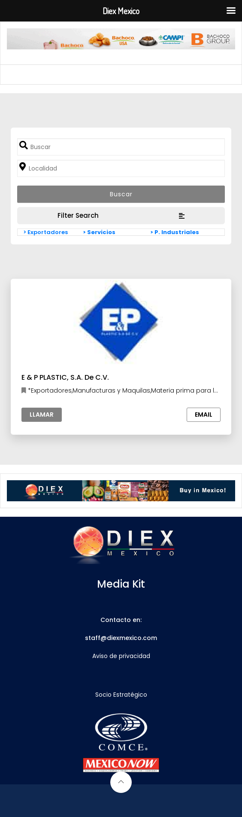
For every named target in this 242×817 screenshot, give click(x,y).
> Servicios (99, 232)
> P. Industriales (174, 232)
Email (203, 414)
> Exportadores (45, 232)
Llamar (42, 414)
